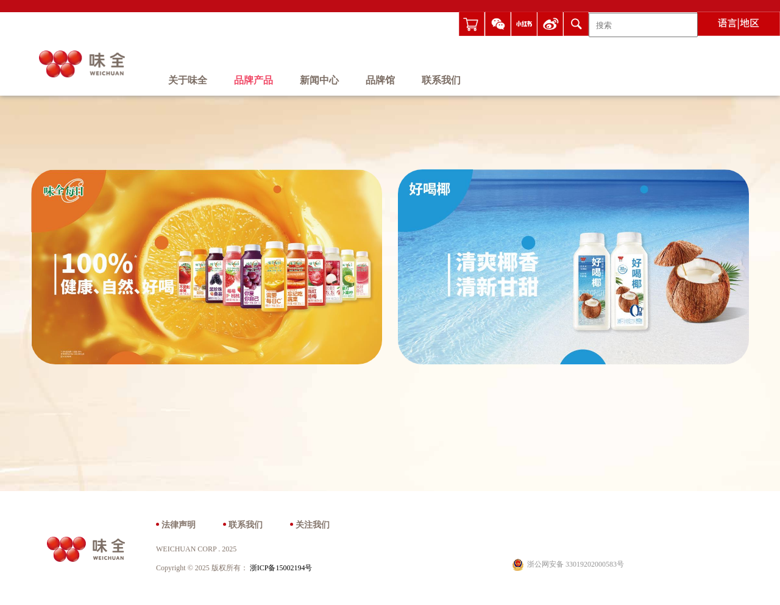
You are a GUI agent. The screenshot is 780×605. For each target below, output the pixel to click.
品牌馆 (380, 81)
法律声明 (178, 525)
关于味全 (187, 81)
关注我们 (313, 525)
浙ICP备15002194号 (281, 568)
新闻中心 (319, 81)
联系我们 (441, 81)
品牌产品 (253, 81)
